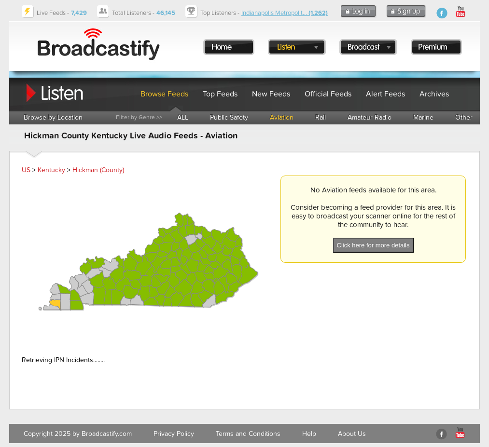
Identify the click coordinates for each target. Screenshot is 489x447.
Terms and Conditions (248, 434)
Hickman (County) (98, 170)
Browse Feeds (164, 94)
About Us (352, 434)
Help (309, 434)
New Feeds (271, 94)
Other (464, 117)
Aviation (281, 117)
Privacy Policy (174, 434)
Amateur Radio (369, 117)
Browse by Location (53, 117)
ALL (182, 117)
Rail (320, 117)
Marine (423, 117)
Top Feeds (220, 94)
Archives (434, 94)
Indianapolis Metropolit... (284, 13)
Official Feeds (328, 94)
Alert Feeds (385, 94)
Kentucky (51, 170)
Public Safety (229, 117)
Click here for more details (373, 245)
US (26, 170)
